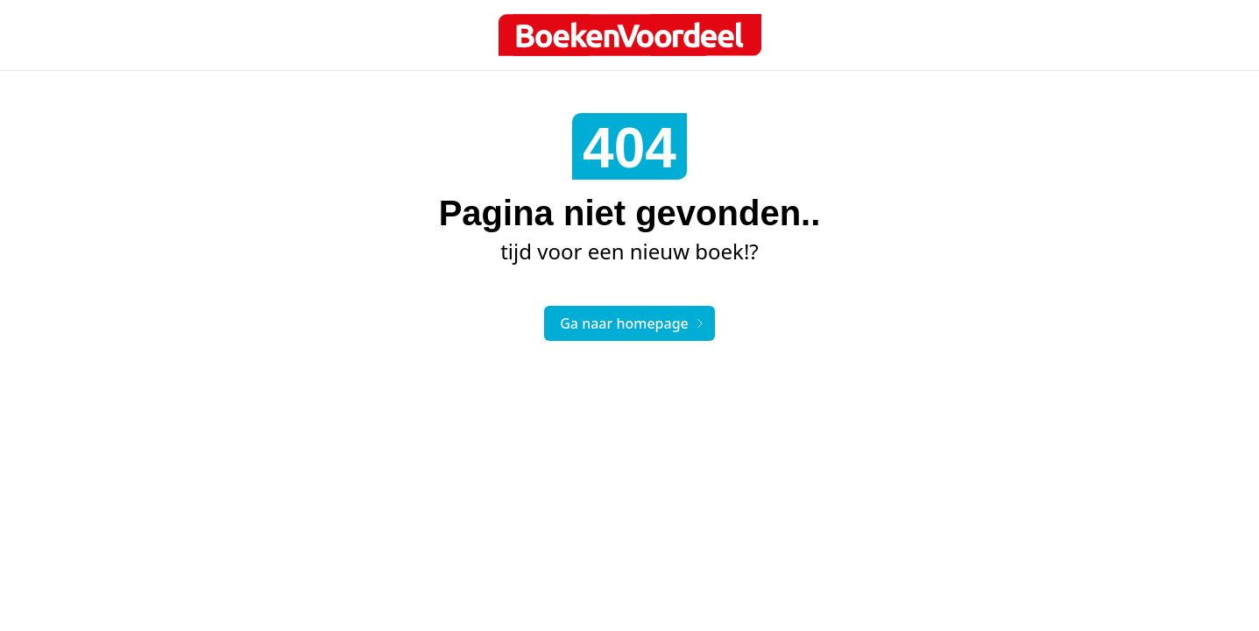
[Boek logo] (630, 35)
